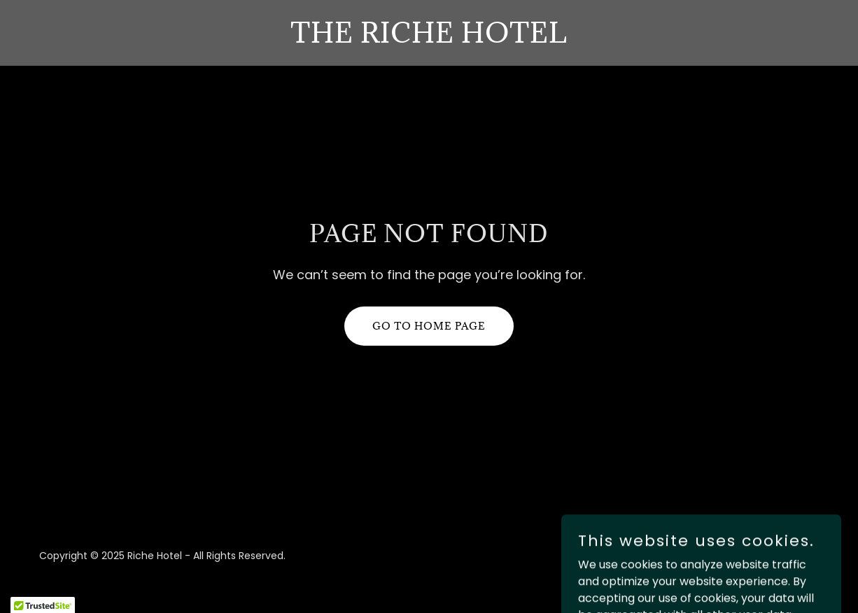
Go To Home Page (429, 325)
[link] (429, 39)
